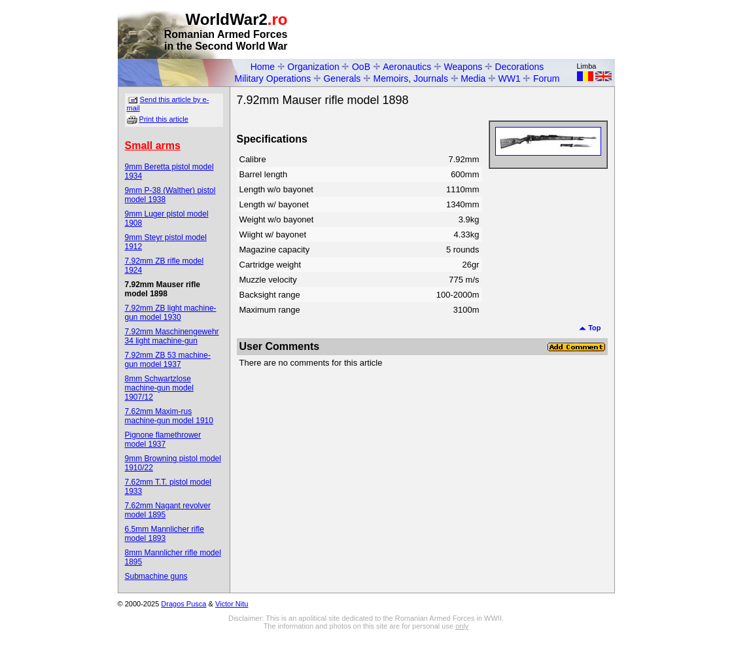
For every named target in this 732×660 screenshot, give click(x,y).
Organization (313, 66)
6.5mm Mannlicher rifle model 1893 (164, 534)
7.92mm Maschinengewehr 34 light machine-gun (172, 336)
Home (263, 66)
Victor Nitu (232, 604)
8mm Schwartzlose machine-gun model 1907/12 (159, 388)
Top (590, 328)
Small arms (153, 145)
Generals (341, 78)
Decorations (519, 66)
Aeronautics (407, 66)
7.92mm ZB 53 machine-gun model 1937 (168, 360)
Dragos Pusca (183, 604)
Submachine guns (156, 576)
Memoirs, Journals (411, 78)
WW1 (509, 78)
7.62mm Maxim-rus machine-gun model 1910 (169, 416)
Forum (546, 78)
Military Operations (273, 78)
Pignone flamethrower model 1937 (163, 439)
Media (473, 78)
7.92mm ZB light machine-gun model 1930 (171, 313)
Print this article (163, 119)
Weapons (463, 66)
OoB (361, 66)
